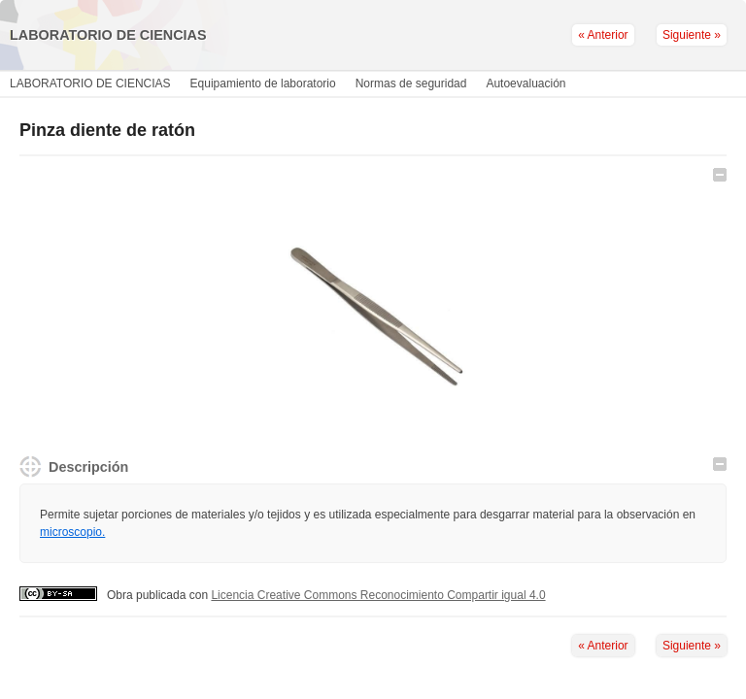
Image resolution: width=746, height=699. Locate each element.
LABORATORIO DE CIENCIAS (90, 83)
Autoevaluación (525, 83)
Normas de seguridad (411, 83)
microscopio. (72, 532)
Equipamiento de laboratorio (263, 83)
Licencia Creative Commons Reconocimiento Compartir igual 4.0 (378, 595)
